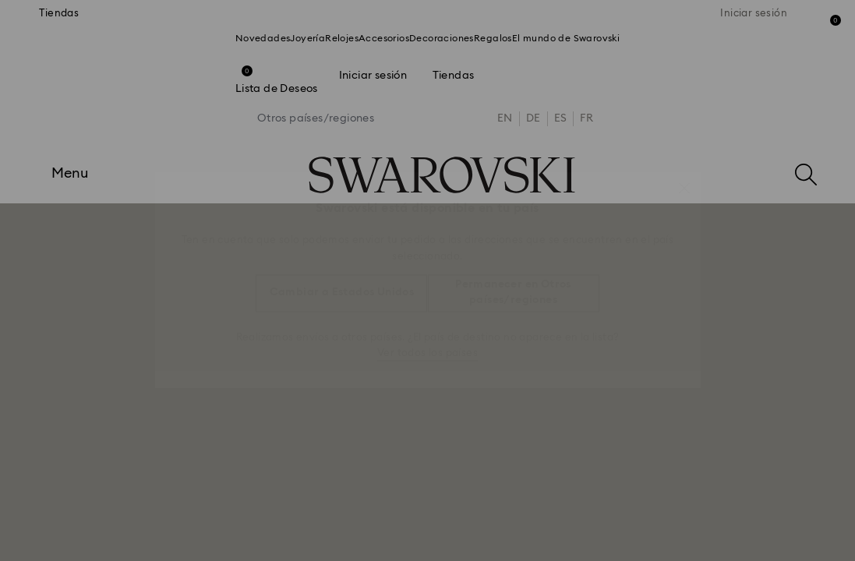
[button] (684, 180)
